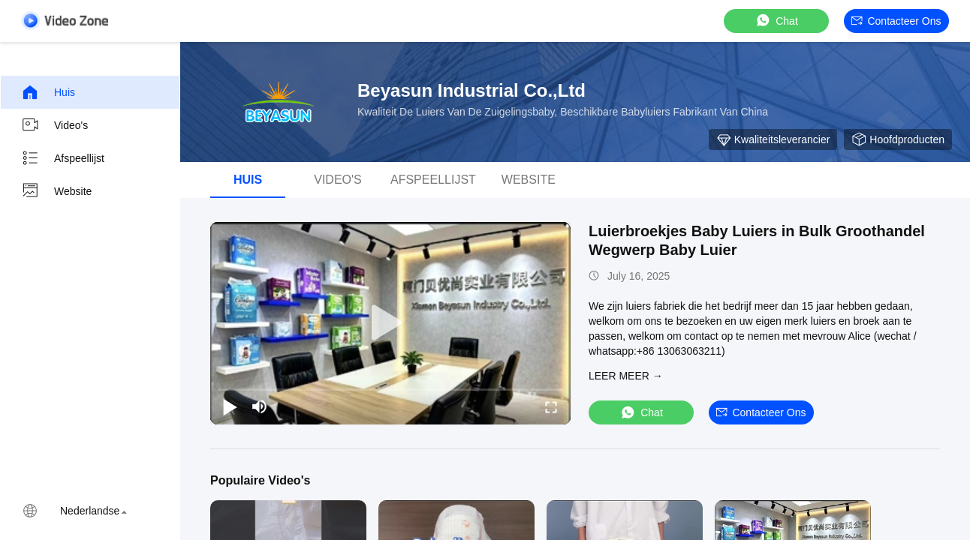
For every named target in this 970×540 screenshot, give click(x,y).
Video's (54, 125)
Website (56, 191)
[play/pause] (230, 406)
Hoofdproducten (897, 139)
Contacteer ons (896, 21)
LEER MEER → (626, 376)
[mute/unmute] (260, 406)
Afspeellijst (62, 158)
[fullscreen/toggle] (551, 406)
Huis (48, 92)
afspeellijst (433, 179)
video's (338, 179)
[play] (390, 323)
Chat (776, 20)
